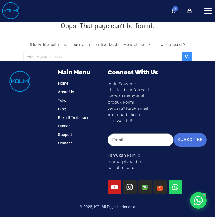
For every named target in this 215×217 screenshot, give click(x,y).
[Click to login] (189, 11)
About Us (66, 92)
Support (65, 135)
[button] (208, 11)
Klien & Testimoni (73, 118)
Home (63, 83)
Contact (65, 143)
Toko (62, 100)
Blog (62, 109)
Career (64, 126)
